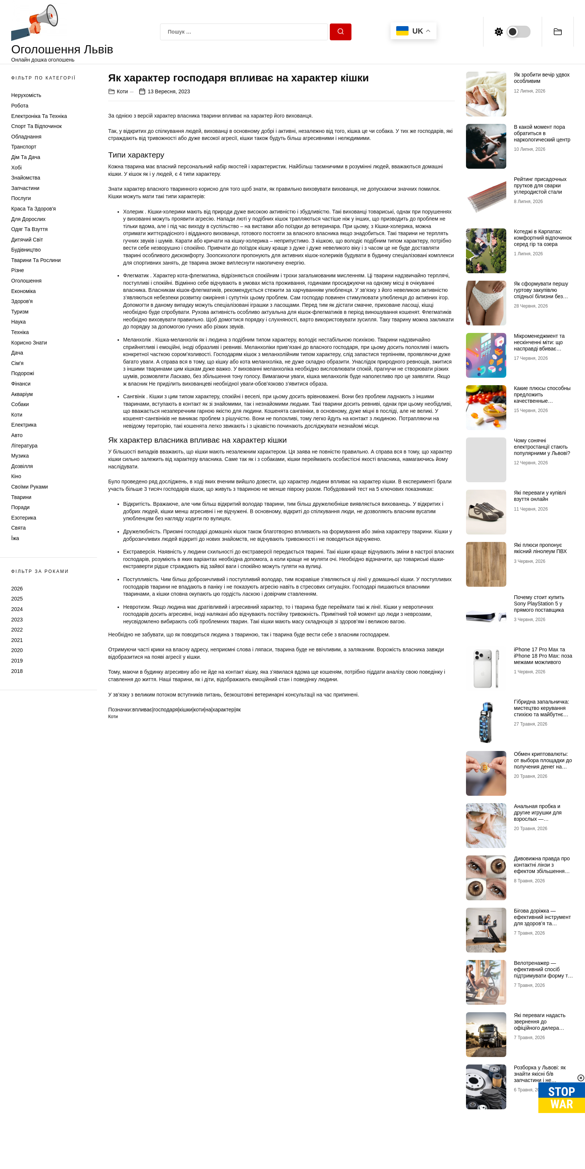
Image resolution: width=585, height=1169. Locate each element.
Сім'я (17, 363)
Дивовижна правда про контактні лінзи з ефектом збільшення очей (542, 867)
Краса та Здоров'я (33, 209)
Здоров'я (22, 301)
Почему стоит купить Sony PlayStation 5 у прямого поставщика (539, 603)
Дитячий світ (27, 240)
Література (24, 446)
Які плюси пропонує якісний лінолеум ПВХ (540, 548)
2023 (17, 620)
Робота (19, 106)
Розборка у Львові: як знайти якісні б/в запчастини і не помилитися (540, 1076)
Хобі (16, 168)
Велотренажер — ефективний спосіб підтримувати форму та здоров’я (542, 972)
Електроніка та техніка (39, 116)
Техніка (20, 332)
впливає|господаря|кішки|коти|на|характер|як (186, 710)
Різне (17, 270)
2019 (17, 661)
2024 (17, 609)
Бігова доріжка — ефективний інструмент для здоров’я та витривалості (542, 920)
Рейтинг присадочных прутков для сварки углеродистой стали (540, 185)
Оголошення (26, 281)
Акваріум (22, 394)
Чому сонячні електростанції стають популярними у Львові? (542, 446)
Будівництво (26, 250)
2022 (17, 630)
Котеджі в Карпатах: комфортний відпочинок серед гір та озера (543, 237)
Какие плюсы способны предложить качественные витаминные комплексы (543, 397)
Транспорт (23, 147)
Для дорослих (28, 219)
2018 (17, 671)
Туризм (19, 312)
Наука (18, 322)
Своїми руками (29, 487)
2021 (17, 640)
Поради (20, 507)
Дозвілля (22, 466)
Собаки (20, 404)
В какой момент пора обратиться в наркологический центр (542, 133)
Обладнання (26, 137)
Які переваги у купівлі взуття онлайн (540, 496)
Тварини (21, 497)
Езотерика (23, 518)
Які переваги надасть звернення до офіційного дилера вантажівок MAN (539, 1024)
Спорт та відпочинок (36, 126)
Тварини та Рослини (36, 260)
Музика (20, 456)
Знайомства (25, 178)
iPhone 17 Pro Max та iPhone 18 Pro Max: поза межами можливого (543, 655)
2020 (17, 650)
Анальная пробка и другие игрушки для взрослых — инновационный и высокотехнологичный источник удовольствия (542, 822)
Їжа (15, 538)
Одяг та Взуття (29, 229)
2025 (17, 599)
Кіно (16, 476)
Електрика (24, 425)
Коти (16, 415)
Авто (17, 435)
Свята (18, 528)
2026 (17, 589)
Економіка (23, 291)
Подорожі (22, 373)
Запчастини (25, 188)
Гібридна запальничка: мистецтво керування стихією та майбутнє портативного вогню (541, 711)
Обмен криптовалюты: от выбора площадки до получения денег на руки (543, 763)
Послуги (21, 198)
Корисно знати (29, 343)
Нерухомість (26, 95)
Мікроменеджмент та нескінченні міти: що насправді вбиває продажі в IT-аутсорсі (539, 345)
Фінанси (21, 384)
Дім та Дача (25, 157)
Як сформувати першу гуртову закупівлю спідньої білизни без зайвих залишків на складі (541, 296)
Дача (17, 353)
